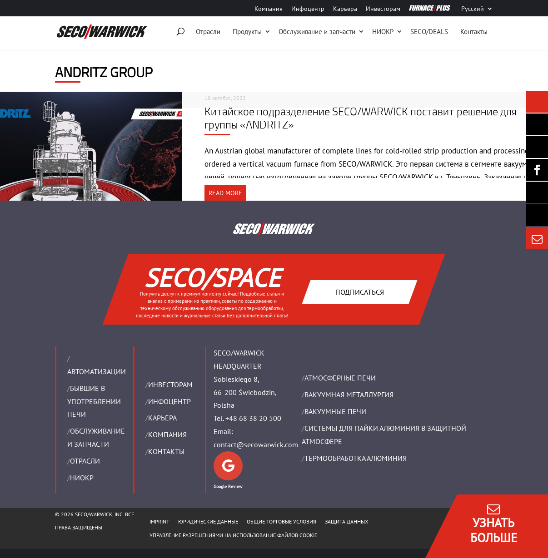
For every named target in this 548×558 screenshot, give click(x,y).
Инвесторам (383, 9)
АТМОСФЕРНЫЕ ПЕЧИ (340, 377)
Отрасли (208, 31)
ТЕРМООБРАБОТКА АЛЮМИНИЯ (355, 458)
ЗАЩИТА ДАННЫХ (346, 521)
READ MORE (225, 193)
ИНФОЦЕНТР (169, 401)
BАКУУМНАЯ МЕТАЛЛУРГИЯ (349, 394)
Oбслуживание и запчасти (317, 31)
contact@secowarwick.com (256, 444)
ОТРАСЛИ (85, 460)
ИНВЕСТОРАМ (170, 384)
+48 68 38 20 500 (253, 418)
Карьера (345, 9)
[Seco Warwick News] (537, 102)
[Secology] (537, 215)
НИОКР (383, 31)
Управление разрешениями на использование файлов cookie (233, 535)
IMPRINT (159, 521)
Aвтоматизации (96, 371)
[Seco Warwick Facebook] (537, 170)
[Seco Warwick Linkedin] (537, 147)
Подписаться (359, 291)
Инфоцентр (307, 9)
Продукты (247, 31)
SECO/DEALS (429, 31)
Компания (268, 9)
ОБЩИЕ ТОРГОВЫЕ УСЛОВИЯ (281, 521)
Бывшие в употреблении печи (94, 401)
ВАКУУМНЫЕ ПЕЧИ (335, 411)
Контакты (474, 31)
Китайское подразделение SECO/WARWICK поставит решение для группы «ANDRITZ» (360, 118)
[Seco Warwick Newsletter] (537, 124)
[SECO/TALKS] (537, 192)
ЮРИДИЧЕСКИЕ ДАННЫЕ (208, 521)
